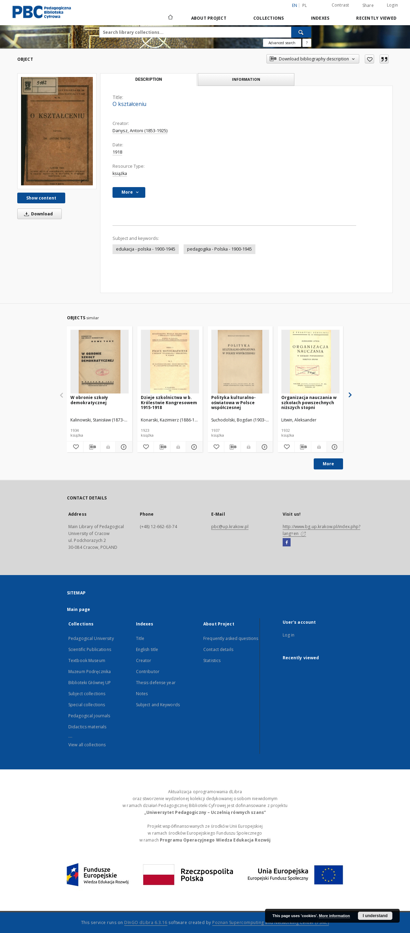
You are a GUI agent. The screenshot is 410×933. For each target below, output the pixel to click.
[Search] (301, 32)
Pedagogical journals (89, 716)
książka (120, 173)
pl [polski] (304, 5)
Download (37, 214)
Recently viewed (376, 18)
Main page (78, 609)
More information (334, 916)
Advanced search (282, 42)
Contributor (147, 671)
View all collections (87, 745)
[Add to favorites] (369, 59)
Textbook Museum (86, 660)
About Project (208, 18)
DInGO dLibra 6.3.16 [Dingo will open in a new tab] (145, 922)
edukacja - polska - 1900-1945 (145, 249)
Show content (41, 198)
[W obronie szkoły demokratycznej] (99, 362)
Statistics (212, 660)
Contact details (218, 649)
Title (140, 638)
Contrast (340, 5)
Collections (268, 18)
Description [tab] (148, 79)
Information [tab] (246, 79)
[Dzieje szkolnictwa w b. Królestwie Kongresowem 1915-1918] (170, 362)
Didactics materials (87, 727)
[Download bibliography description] (92, 447)
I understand (375, 915)
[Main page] (170, 18)
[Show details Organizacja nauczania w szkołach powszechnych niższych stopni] (334, 447)
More (328, 464)
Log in (289, 635)
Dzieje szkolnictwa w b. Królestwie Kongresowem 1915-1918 (169, 402)
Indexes (320, 18)
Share (368, 5)
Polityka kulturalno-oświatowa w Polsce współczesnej (233, 402)
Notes (142, 694)
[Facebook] (287, 543)
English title (147, 649)
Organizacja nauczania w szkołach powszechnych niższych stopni (308, 402)
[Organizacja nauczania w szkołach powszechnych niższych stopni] (310, 362)
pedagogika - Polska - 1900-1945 (219, 249)
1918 (117, 152)
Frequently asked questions (230, 638)
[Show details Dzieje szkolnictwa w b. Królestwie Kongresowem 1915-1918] (193, 447)
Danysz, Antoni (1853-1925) (140, 131)
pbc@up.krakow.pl (229, 526)
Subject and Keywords (158, 705)
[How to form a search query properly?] (306, 43)
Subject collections (86, 694)
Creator (144, 660)
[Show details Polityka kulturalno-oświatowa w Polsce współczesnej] (263, 447)
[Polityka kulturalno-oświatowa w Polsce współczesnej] (240, 362)
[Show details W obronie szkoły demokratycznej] (123, 447)
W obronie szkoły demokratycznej (89, 400)
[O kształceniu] (57, 131)
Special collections (86, 705)
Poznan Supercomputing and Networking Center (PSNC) (270, 922)
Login (392, 5)
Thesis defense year (156, 683)
